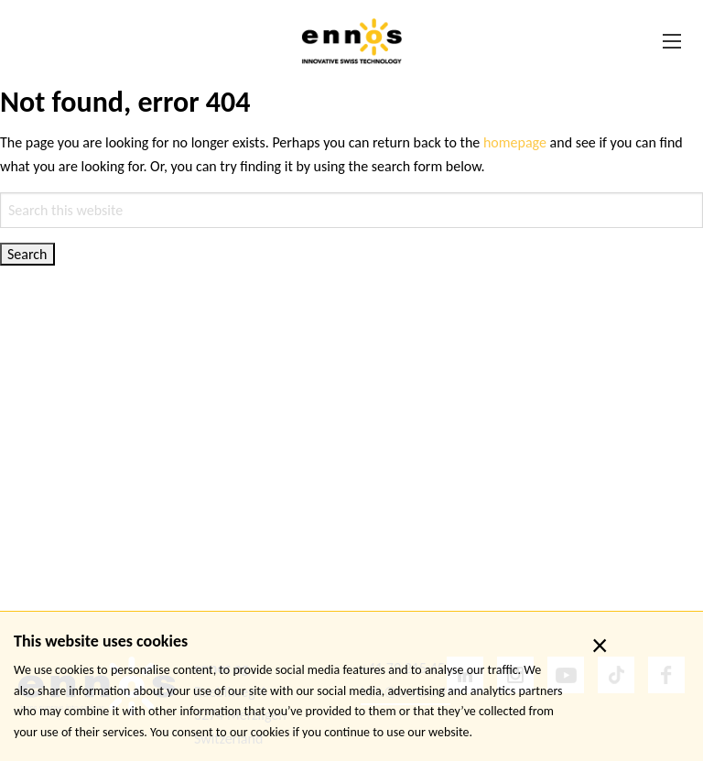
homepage (514, 142)
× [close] (600, 645)
